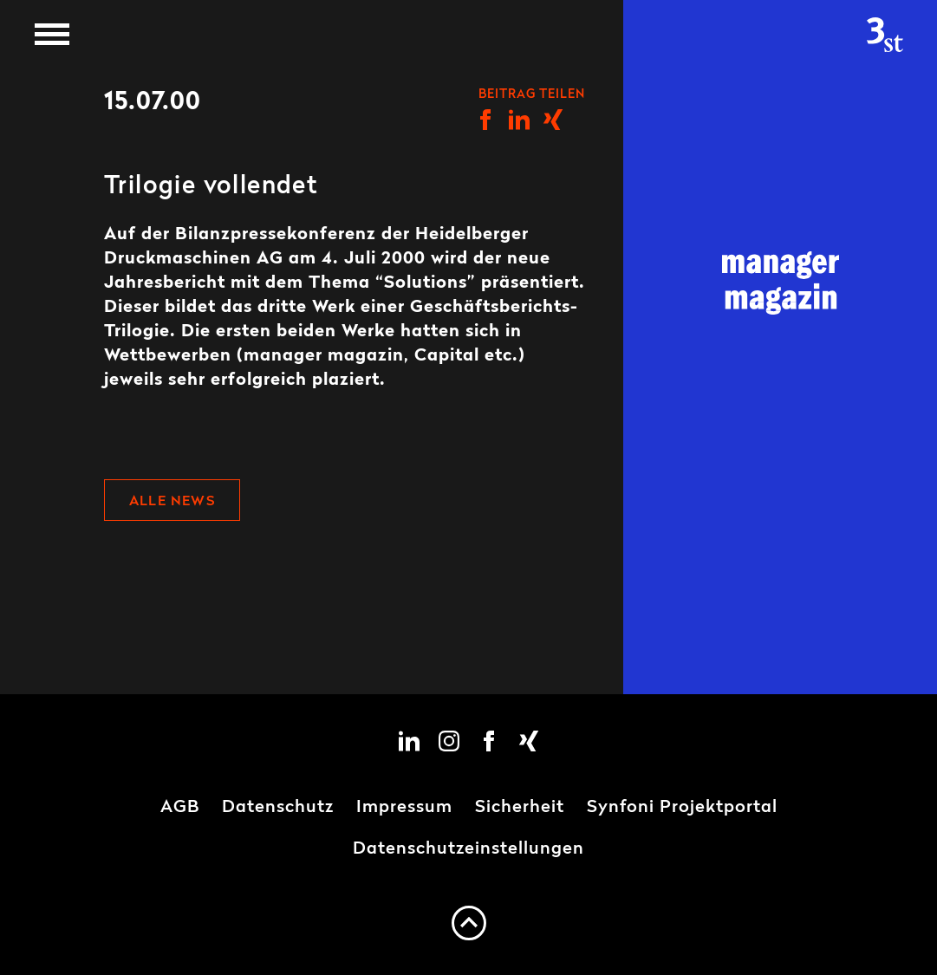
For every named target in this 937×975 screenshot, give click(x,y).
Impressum (404, 807)
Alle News (172, 502)
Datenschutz (278, 807)
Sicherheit (519, 807)
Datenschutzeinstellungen (468, 849)
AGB (179, 807)
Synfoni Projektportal (682, 807)
